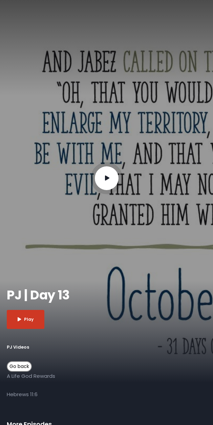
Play (26, 319)
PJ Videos (18, 347)
